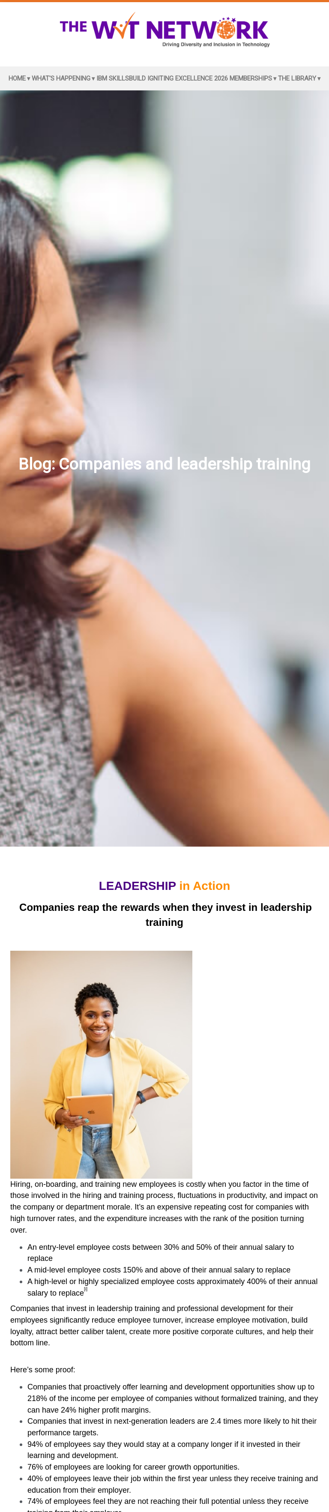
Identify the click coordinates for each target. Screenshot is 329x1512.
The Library (297, 78)
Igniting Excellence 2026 (187, 78)
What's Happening (61, 78)
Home (17, 78)
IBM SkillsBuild (121, 78)
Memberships (251, 78)
